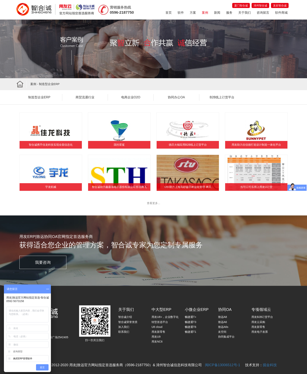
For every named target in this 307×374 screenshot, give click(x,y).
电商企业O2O (130, 97)
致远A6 (222, 322)
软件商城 (281, 12)
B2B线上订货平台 (222, 97)
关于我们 (244, 12)
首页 (168, 12)
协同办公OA (176, 97)
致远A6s (223, 326)
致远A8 (222, 316)
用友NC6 (157, 341)
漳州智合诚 (260, 5)
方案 (193, 12)
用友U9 (156, 336)
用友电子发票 (259, 331)
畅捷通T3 (190, 322)
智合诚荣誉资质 (127, 322)
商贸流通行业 (85, 97)
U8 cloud (157, 326)
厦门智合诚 (241, 5)
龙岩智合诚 (280, 5)
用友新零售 (158, 331)
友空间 (222, 331)
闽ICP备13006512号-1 (222, 365)
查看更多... (153, 203)
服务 (229, 12)
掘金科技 (270, 365)
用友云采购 (258, 322)
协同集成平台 (226, 336)
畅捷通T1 (190, 331)
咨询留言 (263, 12)
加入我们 (123, 326)
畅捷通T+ (190, 316)
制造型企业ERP (39, 97)
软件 (181, 12)
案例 (205, 12)
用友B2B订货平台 (262, 316)
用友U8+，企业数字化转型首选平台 (165, 319)
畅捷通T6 (190, 326)
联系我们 (123, 331)
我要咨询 (43, 262)
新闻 (217, 12)
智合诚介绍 (125, 316)
